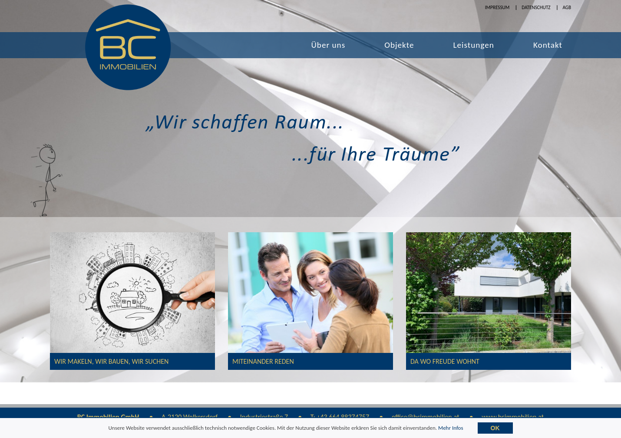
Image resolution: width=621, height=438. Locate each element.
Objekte (399, 45)
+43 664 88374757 (343, 417)
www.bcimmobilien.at (513, 417)
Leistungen (473, 45)
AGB (566, 7)
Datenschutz (536, 7)
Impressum (497, 7)
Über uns (328, 45)
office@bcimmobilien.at (425, 417)
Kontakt (547, 45)
